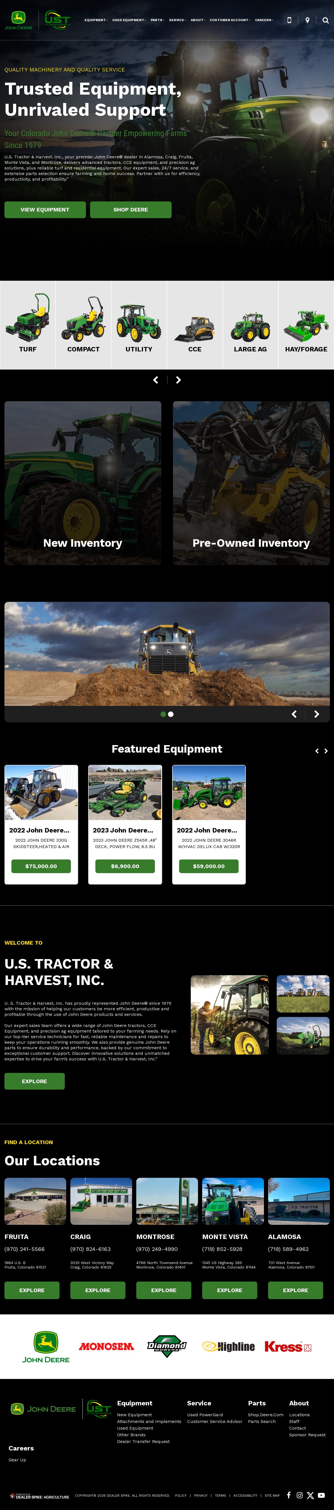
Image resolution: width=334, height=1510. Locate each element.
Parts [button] (156, 20)
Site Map (272, 1495)
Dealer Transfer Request (143, 1441)
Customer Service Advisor (215, 1421)
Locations (299, 1414)
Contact (297, 1428)
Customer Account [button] (229, 20)
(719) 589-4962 (288, 1249)
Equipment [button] (95, 20)
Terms (220, 1495)
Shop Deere (130, 209)
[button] (289, 20)
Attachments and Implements (149, 1421)
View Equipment (45, 209)
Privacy (200, 1495)
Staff (294, 1421)
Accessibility (245, 1495)
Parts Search (262, 1421)
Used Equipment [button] (128, 20)
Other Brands (131, 1434)
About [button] (197, 20)
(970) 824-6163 (90, 1249)
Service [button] (176, 20)
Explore (34, 1081)
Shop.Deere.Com (265, 1415)
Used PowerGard (205, 1414)
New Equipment (134, 1414)
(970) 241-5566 (24, 1249)
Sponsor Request (307, 1434)
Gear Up (17, 1459)
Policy (181, 1495)
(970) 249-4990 (157, 1249)
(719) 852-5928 (222, 1249)
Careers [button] (263, 20)
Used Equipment (135, 1428)
